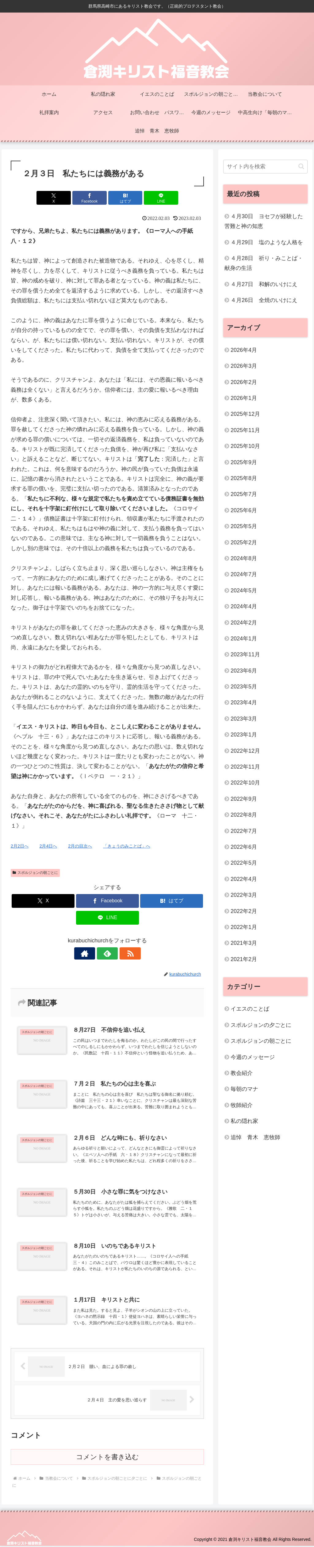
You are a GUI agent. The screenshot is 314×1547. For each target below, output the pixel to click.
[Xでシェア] (58, 198)
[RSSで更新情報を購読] (121, 953)
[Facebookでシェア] (91, 198)
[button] (301, 166)
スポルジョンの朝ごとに (35, 872)
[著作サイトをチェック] (93, 953)
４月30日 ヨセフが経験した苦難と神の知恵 (263, 221)
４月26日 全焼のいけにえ (264, 300)
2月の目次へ (80, 846)
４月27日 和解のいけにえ (264, 284)
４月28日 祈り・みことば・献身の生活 (263, 263)
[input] (265, 166)
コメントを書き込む (107, 1458)
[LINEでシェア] (156, 198)
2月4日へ (48, 846)
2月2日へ (20, 846)
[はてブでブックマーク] (123, 198)
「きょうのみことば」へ (126, 846)
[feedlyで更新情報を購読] (107, 953)
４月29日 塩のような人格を (267, 242)
